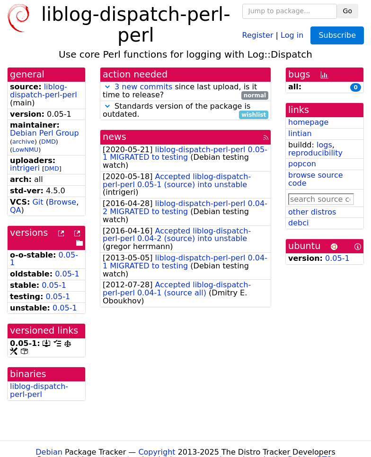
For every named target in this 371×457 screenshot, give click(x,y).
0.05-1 (67, 273)
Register (258, 34)
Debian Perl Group (44, 133)
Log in (292, 34)
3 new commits (143, 86)
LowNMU (25, 149)
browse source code (315, 179)
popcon (302, 163)
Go (347, 11)
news (114, 136)
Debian (48, 452)
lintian (300, 133)
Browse (62, 202)
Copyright (156, 452)
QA (15, 210)
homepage (308, 122)
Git (37, 202)
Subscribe (337, 35)
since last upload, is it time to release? (185, 91)
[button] (107, 86)
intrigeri (25, 168)
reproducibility (315, 152)
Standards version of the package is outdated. (185, 111)
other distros (312, 211)
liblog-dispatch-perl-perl (43, 90)
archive (23, 141)
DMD (48, 141)
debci (298, 222)
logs (324, 144)
